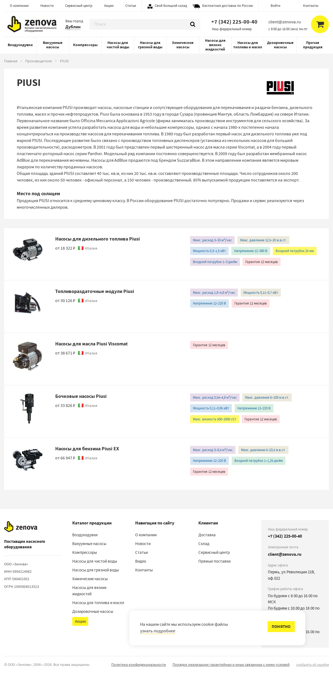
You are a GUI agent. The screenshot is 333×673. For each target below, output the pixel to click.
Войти (275, 5)
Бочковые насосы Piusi (81, 396)
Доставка (207, 535)
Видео (140, 561)
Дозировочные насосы (280, 45)
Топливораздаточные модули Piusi (94, 291)
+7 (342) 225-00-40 (234, 22)
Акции (108, 5)
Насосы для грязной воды (150, 45)
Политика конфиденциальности (138, 664)
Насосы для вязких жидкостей (215, 45)
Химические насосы (182, 45)
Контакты (310, 5)
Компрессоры (85, 45)
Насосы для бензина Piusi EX (87, 448)
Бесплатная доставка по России (227, 5)
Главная (10, 60)
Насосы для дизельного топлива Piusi (97, 239)
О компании (19, 5)
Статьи (130, 5)
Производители (38, 60)
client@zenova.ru (284, 554)
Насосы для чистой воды (118, 45)
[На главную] (20, 527)
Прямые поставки (214, 561)
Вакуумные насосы (52, 45)
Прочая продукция (313, 45)
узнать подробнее (157, 631)
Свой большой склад (171, 5)
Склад (203, 543)
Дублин (73, 27)
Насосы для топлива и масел (247, 45)
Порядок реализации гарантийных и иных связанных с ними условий (231, 664)
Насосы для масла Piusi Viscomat (91, 343)
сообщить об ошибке (312, 664)
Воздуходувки (20, 45)
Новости (47, 5)
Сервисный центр (78, 5)
